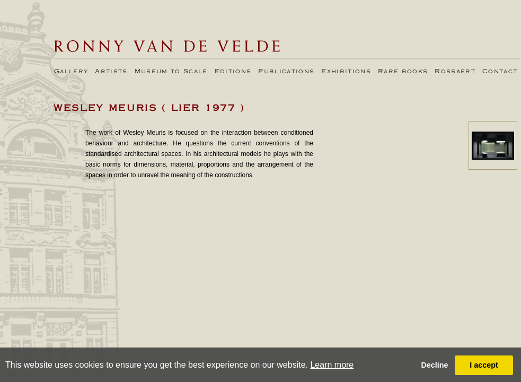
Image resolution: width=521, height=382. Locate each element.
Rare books (403, 71)
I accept (484, 365)
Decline (434, 365)
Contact (499, 71)
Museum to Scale (171, 71)
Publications (286, 71)
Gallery (71, 71)
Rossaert (455, 71)
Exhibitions (346, 71)
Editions (233, 71)
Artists (111, 71)
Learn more (332, 364)
